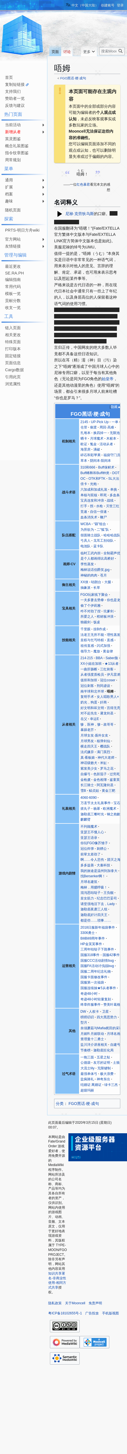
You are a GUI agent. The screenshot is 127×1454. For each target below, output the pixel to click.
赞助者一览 (15, 98)
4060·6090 (88, 798)
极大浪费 (107, 1074)
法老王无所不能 (92, 635)
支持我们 (13, 91)
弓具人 (85, 541)
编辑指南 (13, 279)
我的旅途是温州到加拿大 (98, 871)
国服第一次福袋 (92, 982)
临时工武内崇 (90, 553)
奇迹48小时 (89, 994)
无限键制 (104, 1068)
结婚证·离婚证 (90, 1085)
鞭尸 (103, 517)
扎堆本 (85, 433)
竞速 (83, 512)
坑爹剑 (108, 611)
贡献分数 (13, 300)
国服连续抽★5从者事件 (98, 988)
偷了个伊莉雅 (90, 606)
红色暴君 (83, 184)
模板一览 (13, 293)
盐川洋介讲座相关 (93, 1045)
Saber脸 (111, 658)
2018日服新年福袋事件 (97, 927)
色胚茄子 (100, 774)
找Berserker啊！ (92, 876)
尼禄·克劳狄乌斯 (79, 213)
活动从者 (106, 444)
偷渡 (93, 427)
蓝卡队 (98, 546)
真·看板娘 (87, 758)
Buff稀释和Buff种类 (94, 473)
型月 (83, 1022)
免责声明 (95, 1303)
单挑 (113, 489)
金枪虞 (85, 780)
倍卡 (83, 484)
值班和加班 (88, 680)
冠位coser (107, 680)
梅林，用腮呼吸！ (93, 887)
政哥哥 (108, 724)
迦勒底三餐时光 (92, 814)
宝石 (117, 803)
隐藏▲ (116, 407)
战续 (110, 500)
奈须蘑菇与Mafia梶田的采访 (101, 1028)
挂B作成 (99, 629)
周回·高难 (107, 427)
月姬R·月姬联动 (92, 1034)
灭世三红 (112, 506)
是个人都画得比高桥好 (97, 558)
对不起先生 (88, 713)
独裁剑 (85, 622)
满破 (96, 449)
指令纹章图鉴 (17, 153)
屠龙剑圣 (107, 713)
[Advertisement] (22, 405)
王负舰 (108, 893)
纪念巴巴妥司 (107, 898)
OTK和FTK (96, 479)
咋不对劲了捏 (90, 611)
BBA (99, 658)
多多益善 (87, 865)
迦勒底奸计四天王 (93, 915)
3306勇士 (87, 933)
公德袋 (85, 1063)
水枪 (99, 506)
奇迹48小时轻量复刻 (95, 999)
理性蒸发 (113, 635)
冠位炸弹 (87, 849)
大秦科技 (103, 865)
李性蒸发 (87, 564)
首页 (9, 77)
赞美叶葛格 (111, 1005)
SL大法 (113, 479)
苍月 (103, 575)
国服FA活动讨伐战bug (97, 966)
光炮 (93, 484)
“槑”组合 (100, 524)
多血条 (115, 495)
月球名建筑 (88, 882)
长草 (96, 588)
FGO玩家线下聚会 (94, 595)
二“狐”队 (103, 530)
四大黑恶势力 (107, 1017)
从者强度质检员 (92, 675)
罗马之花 (107, 768)
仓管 (83, 427)
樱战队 (105, 746)
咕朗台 (96, 582)
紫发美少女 (88, 768)
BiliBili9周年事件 (92, 938)
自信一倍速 (98, 512)
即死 (103, 495)
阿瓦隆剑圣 (105, 785)
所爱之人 (87, 616)
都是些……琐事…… (95, 920)
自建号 (115, 1045)
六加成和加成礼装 (93, 489)
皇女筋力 (87, 898)
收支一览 (13, 307)
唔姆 (110, 691)
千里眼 (85, 629)
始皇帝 (108, 379)
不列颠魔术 (88, 826)
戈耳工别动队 (103, 541)
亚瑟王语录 (88, 838)
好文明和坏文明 (92, 708)
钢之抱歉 (113, 814)
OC (83, 479)
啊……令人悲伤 (92, 860)
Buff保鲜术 (106, 467)
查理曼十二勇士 (92, 1039)
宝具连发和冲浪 (92, 500)
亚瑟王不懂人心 (92, 832)
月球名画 (113, 1034)
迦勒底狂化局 (103, 1050)
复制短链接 (15, 84)
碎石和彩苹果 (90, 455)
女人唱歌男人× (108, 697)
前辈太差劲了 (90, 854)
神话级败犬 (88, 763)
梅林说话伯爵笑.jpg (95, 570)
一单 (115, 422)
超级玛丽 (87, 1090)
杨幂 (96, 809)
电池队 (85, 546)
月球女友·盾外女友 (94, 735)
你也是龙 (113, 600)
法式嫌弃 (87, 752)
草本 (83, 461)
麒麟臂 (85, 819)
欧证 (83, 444)
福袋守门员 (111, 455)
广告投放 (92, 1313)
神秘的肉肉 (88, 575)
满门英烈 (103, 752)
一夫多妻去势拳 (92, 600)
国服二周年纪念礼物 (95, 971)
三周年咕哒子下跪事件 (97, 949)
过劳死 (115, 774)
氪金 (93, 444)
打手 (83, 506)
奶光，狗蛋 (88, 702)
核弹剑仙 (103, 741)
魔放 (96, 651)
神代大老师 (106, 758)
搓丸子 (85, 809)
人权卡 (94, 1012)
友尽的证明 (101, 1063)
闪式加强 (103, 646)
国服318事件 (90, 955)
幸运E (94, 719)
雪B (83, 791)
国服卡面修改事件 (93, 977)
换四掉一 (100, 433)
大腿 (107, 582)
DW (83, 1012)
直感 (110, 640)
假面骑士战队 (90, 535)
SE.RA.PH (14, 273)
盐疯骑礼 (87, 1079)
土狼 (116, 1063)
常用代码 (13, 286)
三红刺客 (107, 669)
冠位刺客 (87, 686)
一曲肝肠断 (88, 669)
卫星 (105, 1012)
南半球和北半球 (92, 691)
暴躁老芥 (87, 730)
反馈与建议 (15, 105)
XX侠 (84, 582)
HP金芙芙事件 (91, 944)
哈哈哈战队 (111, 535)
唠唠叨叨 (87, 1017)
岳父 (83, 719)
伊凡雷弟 (113, 675)
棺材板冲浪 (105, 616)
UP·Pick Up (99, 422)
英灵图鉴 (13, 139)
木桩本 (111, 438)
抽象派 (85, 588)
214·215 (86, 658)
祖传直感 (87, 646)
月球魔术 (96, 438)
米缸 (103, 763)
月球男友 (87, 741)
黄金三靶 (108, 791)
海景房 (85, 449)
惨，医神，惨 (90, 724)
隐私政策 (55, 1303)
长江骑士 (87, 785)
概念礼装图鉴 (17, 146)
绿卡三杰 (111, 1085)
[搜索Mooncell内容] (112, 51)
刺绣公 (102, 849)
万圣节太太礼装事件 (95, 803)
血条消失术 (88, 517)
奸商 (103, 702)
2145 (84, 422)
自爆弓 (85, 774)
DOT (115, 473)
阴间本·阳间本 (100, 461)
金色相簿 (100, 780)
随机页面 (13, 210)
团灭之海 (114, 860)
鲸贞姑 (94, 791)
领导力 (85, 651)
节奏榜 (85, 1050)
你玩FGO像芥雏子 (94, 843)
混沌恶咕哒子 (90, 893)
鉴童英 (115, 780)
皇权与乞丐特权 (92, 640)
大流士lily (87, 1068)
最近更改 (13, 266)
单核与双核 (88, 495)
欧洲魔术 (109, 809)
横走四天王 (88, 746)
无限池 (115, 433)
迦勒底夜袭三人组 (93, 909)
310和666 (87, 467)
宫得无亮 (113, 708)
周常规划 (13, 160)
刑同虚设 (103, 686)
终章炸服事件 (90, 1005)
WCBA (85, 524)
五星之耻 (103, 1057)
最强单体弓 (88, 1074)
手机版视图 (110, 1313)
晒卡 (83, 438)
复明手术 (87, 697)
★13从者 (112, 664)
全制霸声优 (111, 553)
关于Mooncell (75, 1303)
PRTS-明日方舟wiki (22, 230)
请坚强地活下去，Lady (97, 904)
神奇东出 (103, 1079)
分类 (60, 1103)
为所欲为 (87, 530)
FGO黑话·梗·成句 (73, 78)
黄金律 (108, 651)
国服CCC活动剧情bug (97, 961)
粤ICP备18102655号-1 (65, 1313)
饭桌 (96, 622)
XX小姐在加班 (91, 664)
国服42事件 (111, 955)
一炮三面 (87, 1057)
